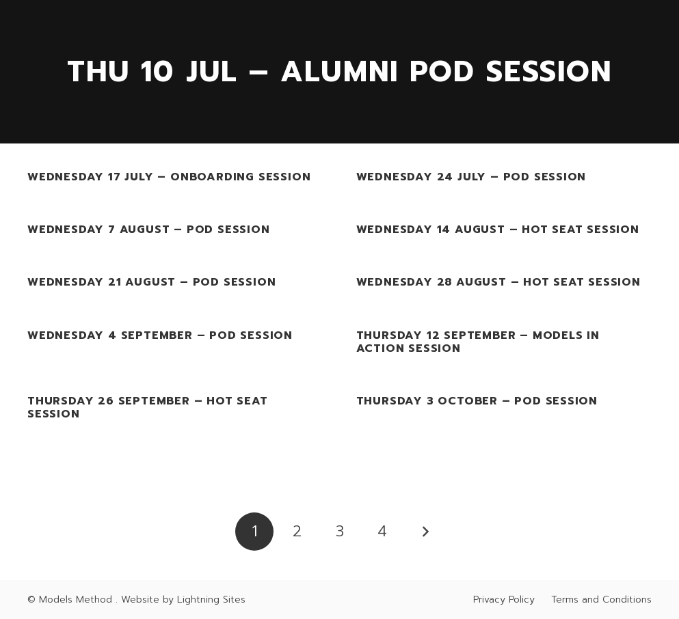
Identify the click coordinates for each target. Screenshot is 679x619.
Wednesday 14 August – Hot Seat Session (497, 230)
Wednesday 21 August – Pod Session (151, 283)
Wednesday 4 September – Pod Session (160, 335)
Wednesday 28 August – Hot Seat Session (498, 283)
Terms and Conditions (601, 599)
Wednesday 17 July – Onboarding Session (168, 177)
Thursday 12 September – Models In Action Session (478, 342)
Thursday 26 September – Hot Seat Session (147, 407)
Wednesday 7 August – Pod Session (148, 230)
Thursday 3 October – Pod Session (477, 401)
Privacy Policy (504, 599)
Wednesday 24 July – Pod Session (471, 177)
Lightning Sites (211, 599)
